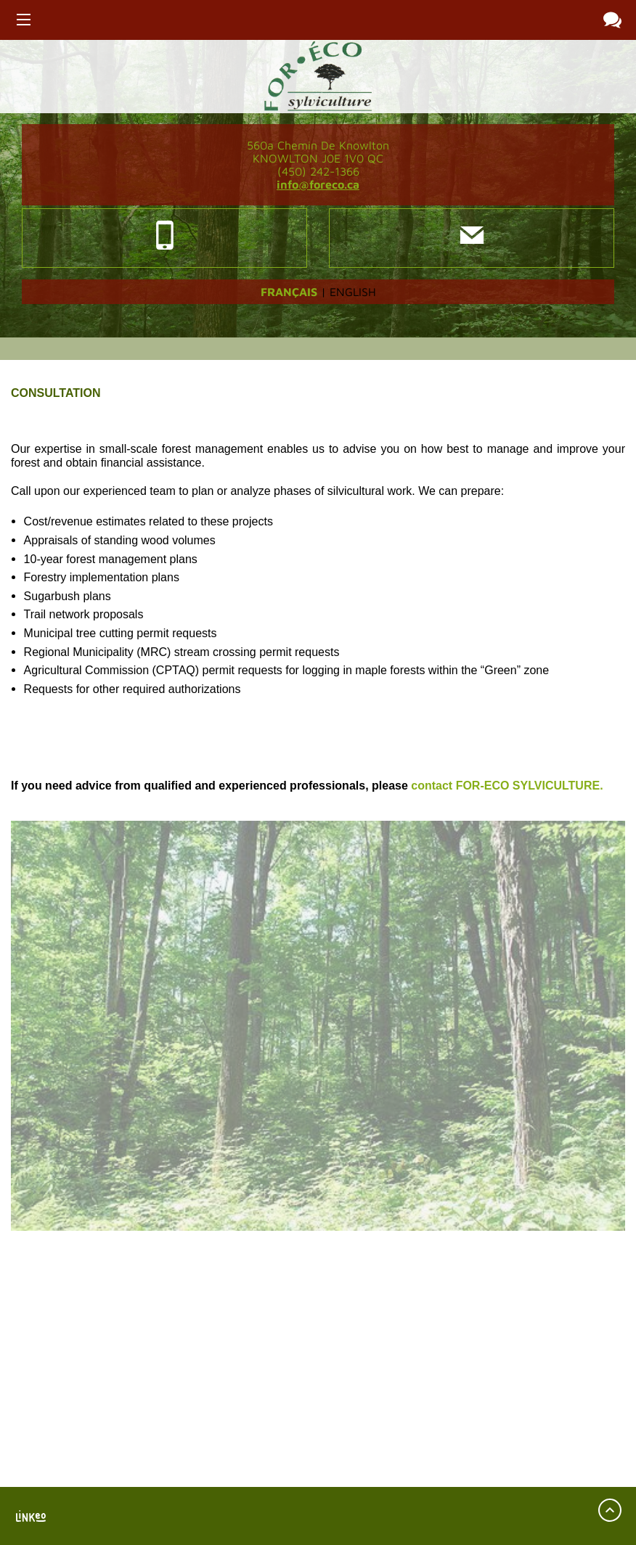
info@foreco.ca (318, 184)
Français (289, 291)
